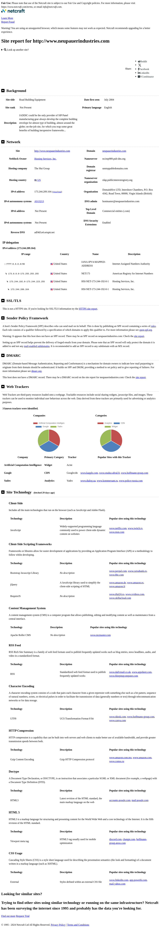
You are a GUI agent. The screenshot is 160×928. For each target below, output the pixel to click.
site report (139, 336)
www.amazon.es (135, 582)
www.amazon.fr (117, 586)
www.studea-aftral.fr (109, 473)
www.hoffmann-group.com (134, 473)
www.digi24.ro (116, 594)
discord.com (115, 839)
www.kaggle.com (89, 473)
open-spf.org (145, 330)
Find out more (8, 916)
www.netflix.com (118, 528)
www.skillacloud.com (120, 598)
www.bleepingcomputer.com (123, 675)
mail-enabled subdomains (37, 346)
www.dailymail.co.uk (120, 672)
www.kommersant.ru (107, 480)
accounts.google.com (119, 800)
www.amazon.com (142, 757)
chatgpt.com (129, 839)
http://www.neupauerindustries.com (52, 151)
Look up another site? (16, 49)
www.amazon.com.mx (120, 757)
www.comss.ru (116, 761)
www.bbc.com (116, 574)
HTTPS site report (88, 308)
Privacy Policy (58, 924)
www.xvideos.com (134, 594)
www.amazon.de (117, 582)
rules (153, 326)
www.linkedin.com (118, 880)
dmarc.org (36, 371)
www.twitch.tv (135, 528)
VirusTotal (56, 192)
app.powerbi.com (138, 880)
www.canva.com (117, 720)
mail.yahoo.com (117, 883)
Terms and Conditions (78, 924)
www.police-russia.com (131, 480)
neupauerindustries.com (114, 151)
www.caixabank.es (137, 571)
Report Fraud (8, 22)
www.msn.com (116, 532)
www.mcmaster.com (100, 635)
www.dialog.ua (88, 480)
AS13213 (39, 201)
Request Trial (23, 916)
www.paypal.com (118, 571)
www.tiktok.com (117, 716)
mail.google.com (140, 800)
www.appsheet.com (141, 672)
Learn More (7, 18)
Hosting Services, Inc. (45, 158)
